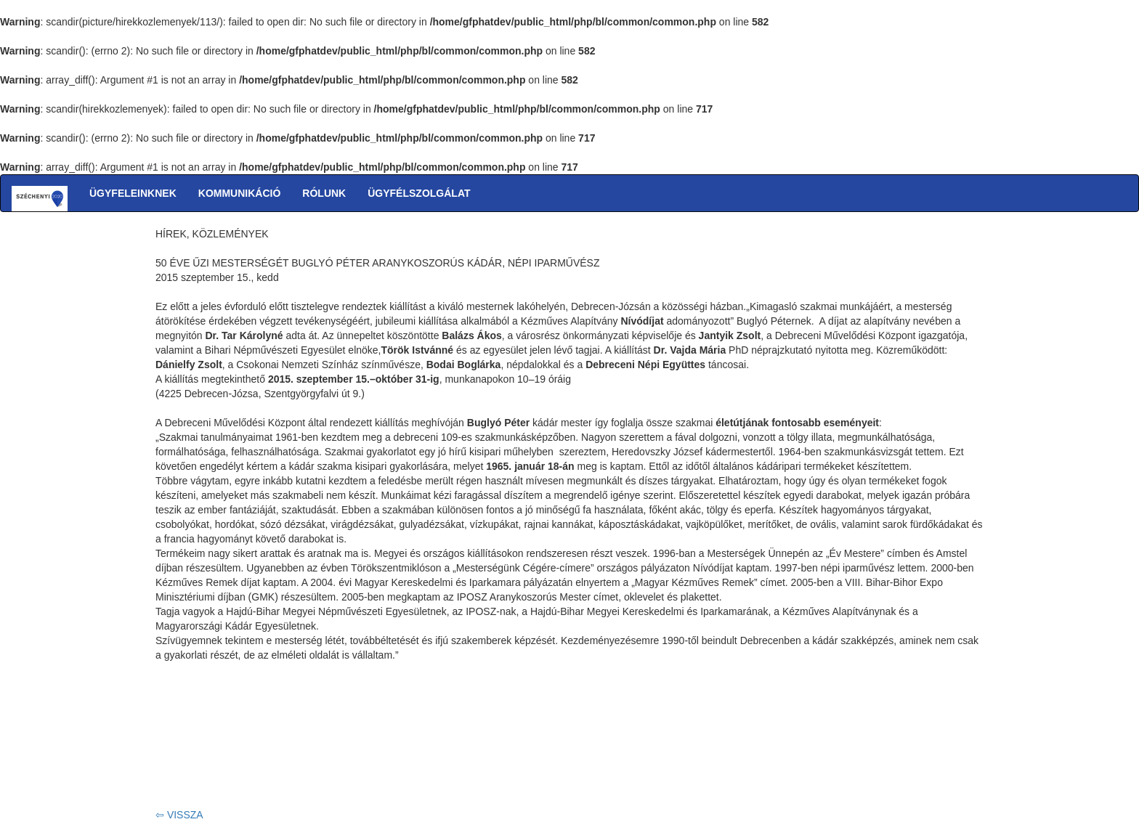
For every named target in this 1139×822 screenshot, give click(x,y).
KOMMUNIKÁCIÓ (239, 193)
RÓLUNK (324, 193)
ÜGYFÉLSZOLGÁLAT (419, 193)
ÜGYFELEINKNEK (133, 193)
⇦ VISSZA (179, 815)
